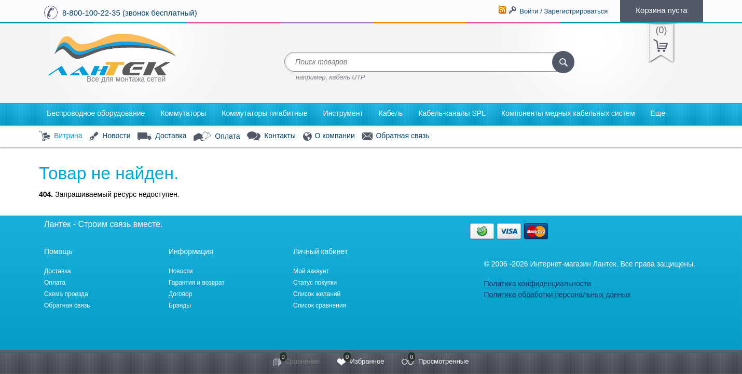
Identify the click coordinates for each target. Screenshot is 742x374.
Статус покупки (315, 282)
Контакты (271, 136)
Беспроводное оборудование (96, 113)
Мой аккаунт (311, 271)
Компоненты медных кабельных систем (568, 113)
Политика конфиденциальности (537, 283)
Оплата (217, 136)
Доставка (162, 136)
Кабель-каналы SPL (452, 113)
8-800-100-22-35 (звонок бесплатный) (129, 12)
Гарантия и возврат (197, 282)
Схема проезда (66, 294)
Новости (109, 136)
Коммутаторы (183, 113)
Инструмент (343, 113)
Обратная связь (396, 136)
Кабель (391, 113)
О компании (329, 136)
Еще (658, 113)
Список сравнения (319, 305)
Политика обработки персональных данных (557, 294)
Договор (180, 294)
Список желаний (316, 294)
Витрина (61, 136)
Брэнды (180, 305)
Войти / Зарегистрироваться (563, 11)
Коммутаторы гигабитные (264, 113)
